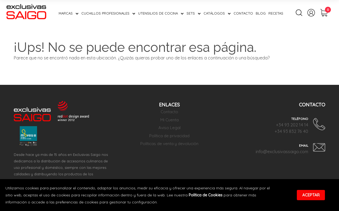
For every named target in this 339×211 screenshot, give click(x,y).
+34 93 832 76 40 (291, 131)
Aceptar (311, 194)
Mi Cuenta (169, 119)
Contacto (243, 13)
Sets (191, 13)
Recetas (275, 13)
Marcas (66, 13)
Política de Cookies (205, 195)
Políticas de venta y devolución (169, 143)
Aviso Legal (169, 127)
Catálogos (214, 13)
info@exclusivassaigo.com (282, 151)
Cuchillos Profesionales (105, 13)
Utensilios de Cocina (158, 13)
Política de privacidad (169, 135)
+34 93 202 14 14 (292, 125)
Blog (261, 13)
